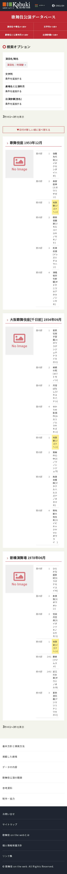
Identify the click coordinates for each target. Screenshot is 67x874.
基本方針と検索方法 (13, 746)
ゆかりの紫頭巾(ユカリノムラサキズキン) (55, 419)
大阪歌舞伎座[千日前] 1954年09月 (36, 320)
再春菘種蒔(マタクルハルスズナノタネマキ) (55, 491)
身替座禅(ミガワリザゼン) (55, 189)
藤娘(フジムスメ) (55, 661)
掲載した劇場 (9, 756)
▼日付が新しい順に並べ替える (33, 129)
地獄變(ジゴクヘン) (55, 207)
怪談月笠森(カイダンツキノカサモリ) (55, 624)
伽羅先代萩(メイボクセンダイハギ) (55, 164)
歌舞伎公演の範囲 (12, 777)
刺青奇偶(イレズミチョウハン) (55, 257)
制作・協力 (8, 798)
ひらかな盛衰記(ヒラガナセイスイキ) (55, 579)
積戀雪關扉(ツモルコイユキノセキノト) (55, 230)
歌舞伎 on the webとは (15, 835)
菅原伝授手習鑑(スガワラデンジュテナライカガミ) (55, 346)
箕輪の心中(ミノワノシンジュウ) (55, 462)
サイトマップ (9, 824)
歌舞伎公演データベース (33, 17)
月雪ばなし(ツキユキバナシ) (55, 393)
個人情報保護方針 (12, 845)
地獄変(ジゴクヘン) (55, 646)
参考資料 (7, 788)
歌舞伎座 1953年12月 (26, 143)
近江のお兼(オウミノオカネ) (55, 679)
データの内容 (9, 767)
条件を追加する (13, 78)
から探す (16, 26)
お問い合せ (8, 814)
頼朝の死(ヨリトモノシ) (55, 373)
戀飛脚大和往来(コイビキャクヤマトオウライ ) (55, 526)
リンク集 (7, 856)
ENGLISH (60, 6)
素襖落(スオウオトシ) (55, 602)
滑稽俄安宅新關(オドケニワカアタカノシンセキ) (55, 288)
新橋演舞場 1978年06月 (28, 558)
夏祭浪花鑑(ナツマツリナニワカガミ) (55, 703)
